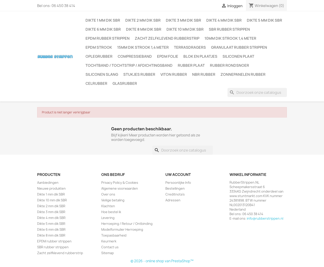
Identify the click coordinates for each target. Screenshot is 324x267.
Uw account (178, 174)
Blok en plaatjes (200, 56)
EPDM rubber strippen (108, 38)
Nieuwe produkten (51, 188)
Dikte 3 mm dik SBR (183, 20)
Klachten (108, 206)
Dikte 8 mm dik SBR (143, 29)
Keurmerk (108, 241)
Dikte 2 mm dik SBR (143, 20)
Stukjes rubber (139, 74)
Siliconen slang (102, 74)
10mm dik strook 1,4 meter (230, 38)
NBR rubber (203, 74)
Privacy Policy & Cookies (119, 182)
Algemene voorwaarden (119, 188)
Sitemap (107, 253)
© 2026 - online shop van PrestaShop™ (162, 261)
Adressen (172, 200)
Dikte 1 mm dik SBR (103, 20)
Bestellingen (175, 188)
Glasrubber (124, 83)
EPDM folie (167, 56)
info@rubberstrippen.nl (265, 218)
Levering (108, 218)
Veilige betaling (112, 200)
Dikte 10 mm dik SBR (185, 29)
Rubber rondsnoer (229, 65)
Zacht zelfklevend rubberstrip (167, 38)
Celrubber (96, 83)
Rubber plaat (191, 65)
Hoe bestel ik (111, 212)
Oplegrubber (99, 56)
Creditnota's (175, 194)
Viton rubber (173, 74)
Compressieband (135, 56)
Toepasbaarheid (113, 235)
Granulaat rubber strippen (239, 47)
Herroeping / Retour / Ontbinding (127, 223)
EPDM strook (99, 47)
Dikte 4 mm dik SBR (224, 20)
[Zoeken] (257, 92)
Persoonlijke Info (178, 182)
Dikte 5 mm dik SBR (264, 20)
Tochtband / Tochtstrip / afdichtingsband (129, 65)
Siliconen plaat (238, 56)
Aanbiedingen (47, 182)
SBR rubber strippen (229, 29)
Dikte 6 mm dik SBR (103, 29)
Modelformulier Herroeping (122, 229)
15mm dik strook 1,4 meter (143, 47)
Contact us (110, 247)
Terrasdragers (190, 47)
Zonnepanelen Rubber (243, 74)
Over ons (108, 194)
